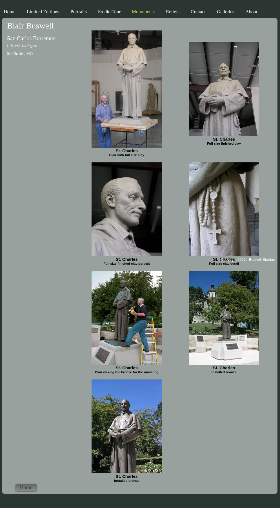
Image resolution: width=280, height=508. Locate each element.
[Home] (26, 487)
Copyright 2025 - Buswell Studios (249, 259)
